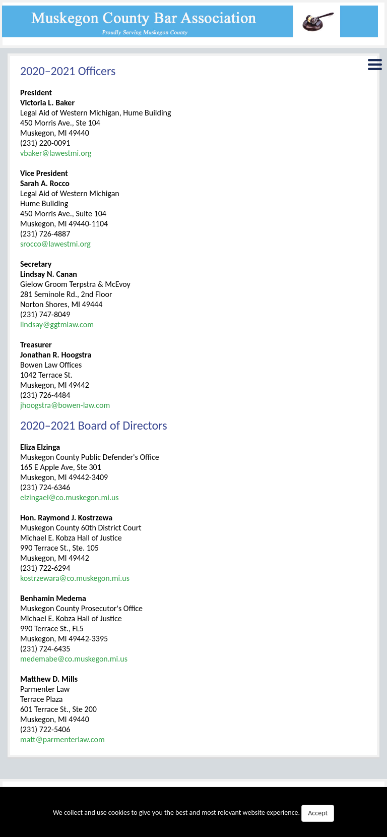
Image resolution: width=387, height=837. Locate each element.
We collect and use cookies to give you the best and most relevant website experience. (193, 813)
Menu (374, 66)
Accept (318, 813)
